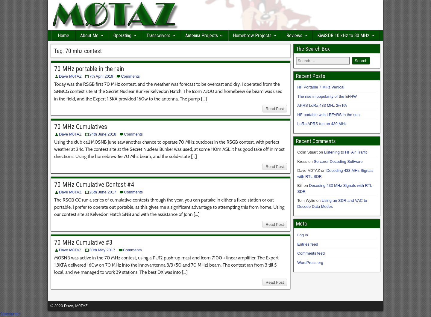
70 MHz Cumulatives (80, 126)
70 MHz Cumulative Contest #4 (94, 184)
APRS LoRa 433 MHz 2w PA (322, 105)
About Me (89, 35)
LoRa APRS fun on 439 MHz (322, 123)
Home (63, 35)
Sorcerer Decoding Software (338, 161)
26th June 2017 (102, 192)
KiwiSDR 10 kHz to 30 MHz (343, 35)
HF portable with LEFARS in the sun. (329, 114)
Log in (302, 235)
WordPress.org (310, 262)
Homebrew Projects (252, 35)
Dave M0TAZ (70, 76)
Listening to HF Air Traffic (346, 152)
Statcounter (10, 314)
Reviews (294, 35)
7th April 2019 (101, 76)
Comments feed (311, 253)
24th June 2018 (102, 134)
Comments (130, 76)
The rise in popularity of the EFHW (327, 96)
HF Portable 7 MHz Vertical (320, 87)
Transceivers (158, 35)
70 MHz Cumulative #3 (83, 242)
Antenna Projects (201, 35)
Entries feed (307, 244)
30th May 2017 (102, 250)
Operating (122, 35)
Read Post (275, 108)
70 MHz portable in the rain (89, 69)
